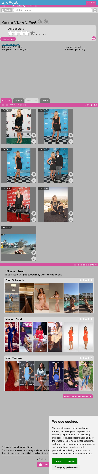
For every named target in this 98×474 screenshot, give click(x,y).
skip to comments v (85, 264)
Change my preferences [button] (66, 467)
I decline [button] (71, 461)
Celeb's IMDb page (11, 44)
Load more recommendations (77, 396)
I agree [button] (58, 461)
